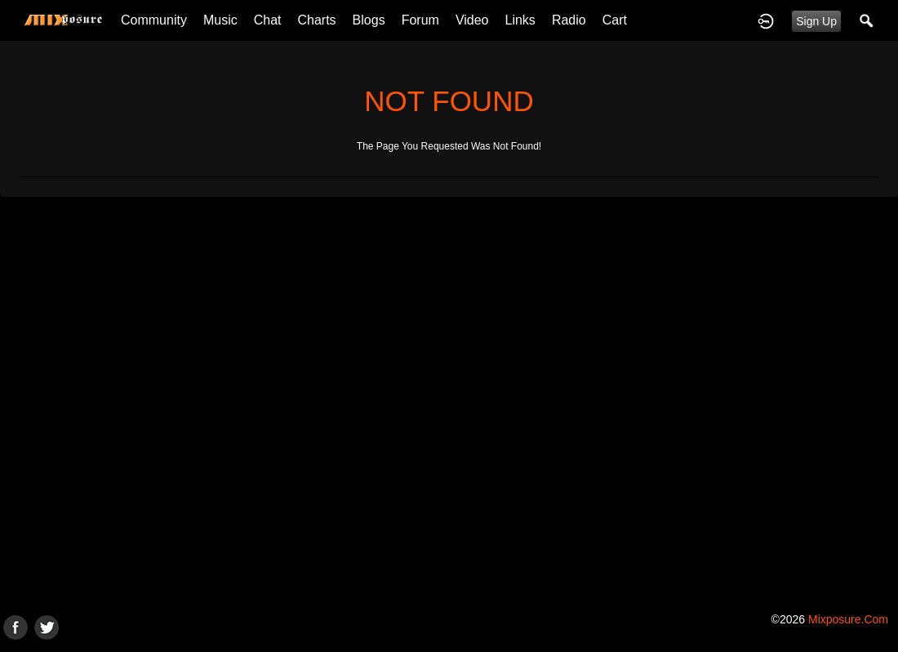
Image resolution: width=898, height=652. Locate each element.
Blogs (369, 20)
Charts (316, 20)
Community (154, 20)
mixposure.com (848, 619)
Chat (268, 20)
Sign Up (816, 21)
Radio (569, 20)
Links (520, 20)
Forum (420, 20)
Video (472, 20)
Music (220, 20)
